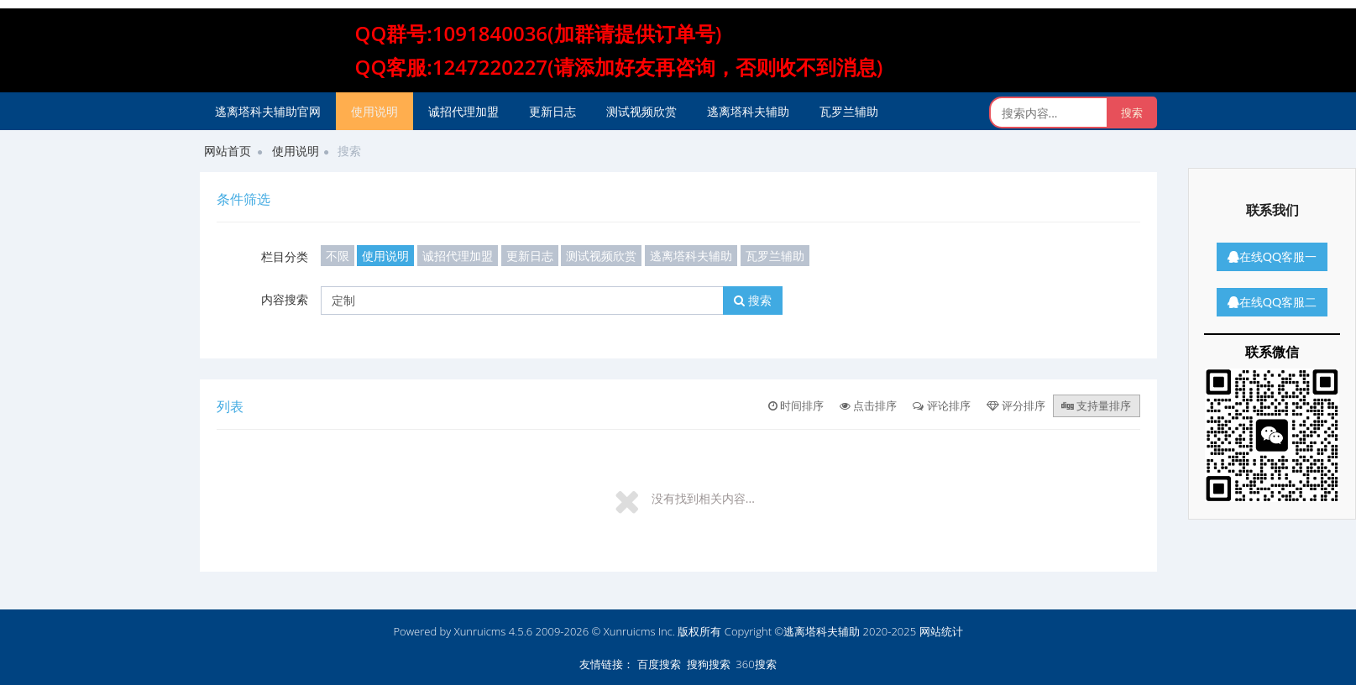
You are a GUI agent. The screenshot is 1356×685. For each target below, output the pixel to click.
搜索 (753, 300)
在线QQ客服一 (1272, 256)
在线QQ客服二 (1272, 302)
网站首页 (227, 151)
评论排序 (941, 405)
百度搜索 (659, 664)
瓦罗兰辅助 (848, 111)
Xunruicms (480, 631)
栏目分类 (284, 256)
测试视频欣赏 (641, 111)
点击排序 (868, 405)
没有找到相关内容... (703, 498)
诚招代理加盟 (463, 111)
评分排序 (1016, 405)
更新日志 (552, 111)
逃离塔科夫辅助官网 (268, 111)
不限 (337, 256)
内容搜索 (284, 299)
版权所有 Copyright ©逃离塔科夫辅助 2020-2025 (797, 631)
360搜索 (756, 664)
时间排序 (796, 405)
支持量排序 (1096, 405)
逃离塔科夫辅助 (748, 111)
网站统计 (941, 631)
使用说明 (374, 111)
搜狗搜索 (708, 664)
